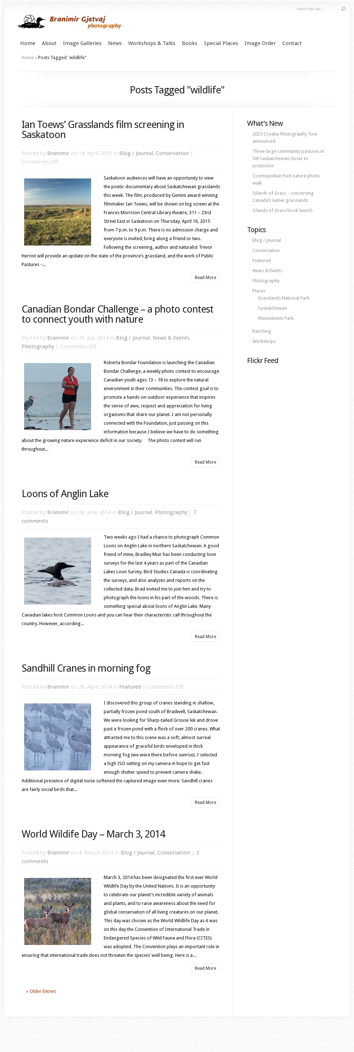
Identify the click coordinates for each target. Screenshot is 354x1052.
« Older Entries (41, 991)
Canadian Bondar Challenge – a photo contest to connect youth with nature (117, 314)
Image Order (260, 43)
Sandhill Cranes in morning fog (86, 668)
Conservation (172, 153)
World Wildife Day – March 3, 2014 (93, 834)
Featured (130, 687)
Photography (38, 346)
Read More (205, 277)
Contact (292, 43)
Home (27, 43)
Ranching (261, 331)
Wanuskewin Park (275, 318)
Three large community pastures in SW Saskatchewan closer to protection (288, 158)
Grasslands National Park (283, 298)
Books (189, 43)
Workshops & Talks (151, 43)
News (115, 43)
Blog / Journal (136, 153)
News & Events (171, 338)
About (49, 43)
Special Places (221, 43)
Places (258, 290)
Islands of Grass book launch (282, 210)
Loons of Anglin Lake (65, 494)
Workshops (264, 341)
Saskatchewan (272, 308)
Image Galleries (82, 43)
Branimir (58, 153)
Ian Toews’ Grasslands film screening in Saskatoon (103, 130)
